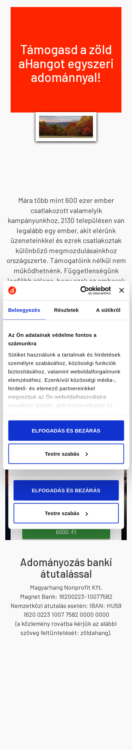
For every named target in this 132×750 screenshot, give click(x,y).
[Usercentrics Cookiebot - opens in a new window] (83, 290)
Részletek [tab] (66, 310)
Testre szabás (66, 453)
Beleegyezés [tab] (24, 310)
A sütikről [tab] (108, 310)
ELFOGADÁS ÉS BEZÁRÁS (66, 431)
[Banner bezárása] (121, 290)
